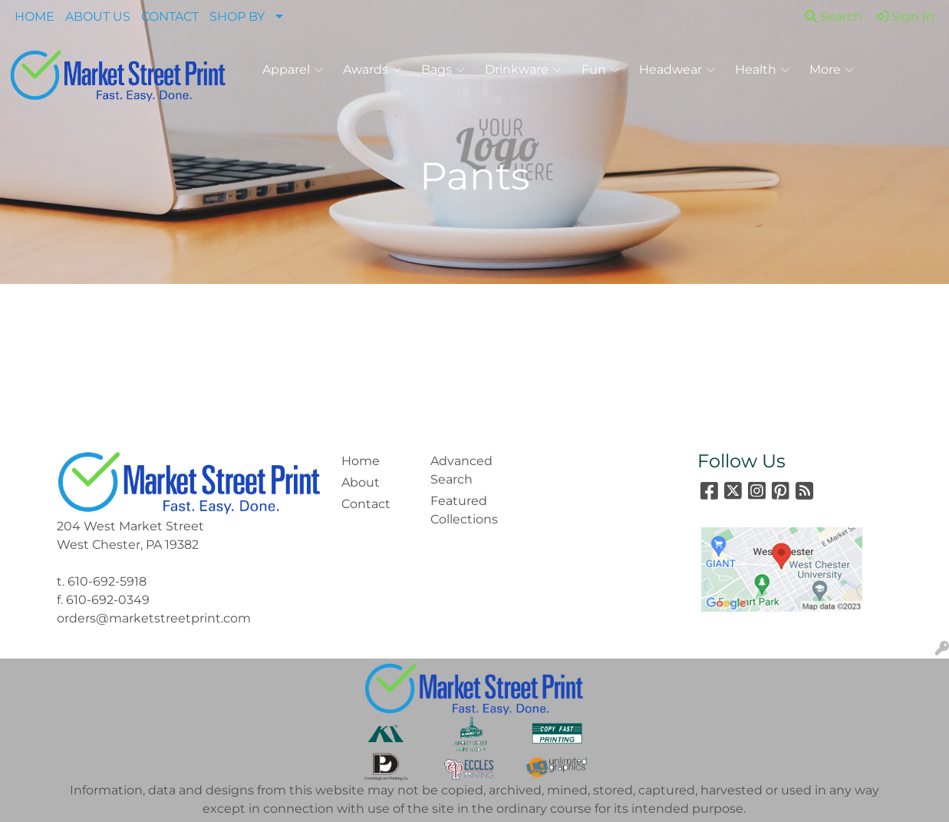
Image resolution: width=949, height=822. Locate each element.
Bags (443, 70)
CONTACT (170, 16)
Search (833, 16)
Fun (600, 70)
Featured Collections (464, 510)
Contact (365, 504)
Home (360, 461)
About (360, 482)
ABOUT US (97, 16)
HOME (34, 16)
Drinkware (523, 70)
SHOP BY (237, 16)
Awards (372, 70)
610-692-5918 (107, 581)
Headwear (677, 70)
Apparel (292, 70)
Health (762, 70)
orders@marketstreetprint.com (154, 618)
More (831, 70)
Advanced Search (461, 470)
